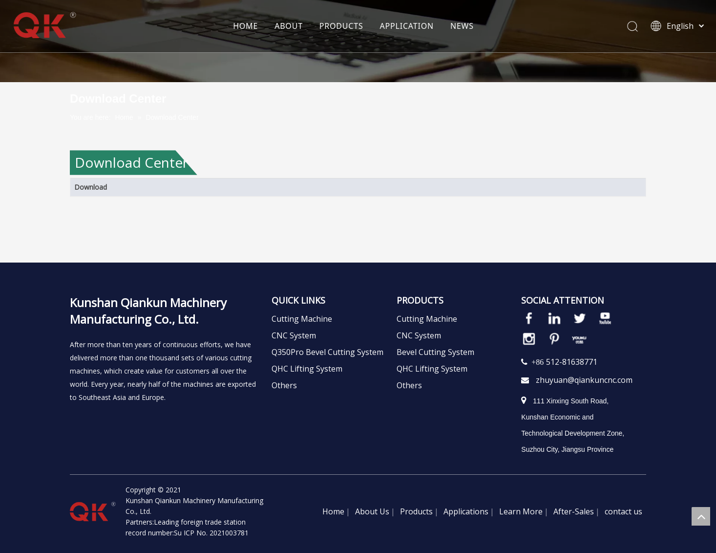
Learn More (521, 511)
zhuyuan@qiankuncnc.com (584, 380)
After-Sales (573, 511)
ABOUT (289, 27)
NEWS (462, 27)
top (701, 516)
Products (416, 511)
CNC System (294, 335)
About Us (372, 511)
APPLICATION (407, 27)
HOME (245, 27)
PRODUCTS (341, 27)
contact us (623, 511)
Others (284, 385)
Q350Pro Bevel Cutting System (327, 352)
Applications (465, 511)
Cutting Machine (302, 318)
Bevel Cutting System (435, 352)
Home (333, 511)
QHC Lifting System (307, 368)
